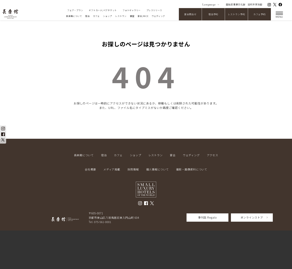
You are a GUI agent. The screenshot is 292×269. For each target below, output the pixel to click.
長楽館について (74, 16)
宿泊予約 (213, 14)
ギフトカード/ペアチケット (103, 10)
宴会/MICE (143, 16)
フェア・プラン (75, 10)
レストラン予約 (236, 14)
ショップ (107, 16)
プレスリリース (154, 10)
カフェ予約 (259, 14)
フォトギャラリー (132, 10)
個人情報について (157, 169)
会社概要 (90, 169)
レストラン (121, 16)
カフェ (96, 16)
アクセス (212, 155)
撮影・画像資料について (191, 169)
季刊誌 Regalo (207, 217)
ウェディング (158, 16)
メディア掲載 (111, 169)
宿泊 (87, 16)
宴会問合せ (190, 14)
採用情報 (133, 169)
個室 (132, 16)
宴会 (173, 155)
